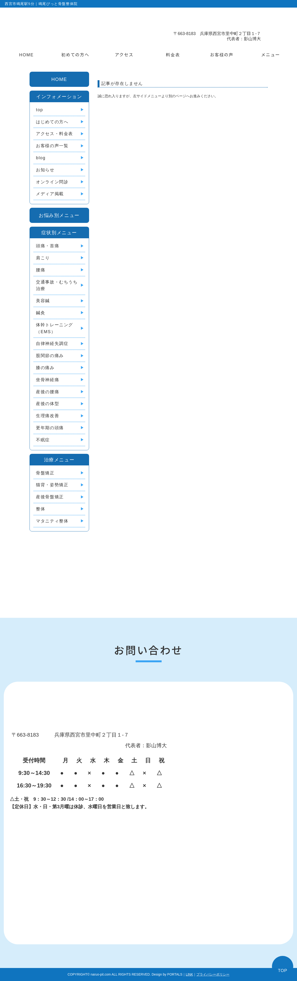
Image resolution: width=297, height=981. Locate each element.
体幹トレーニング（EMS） (54, 328)
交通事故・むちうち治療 (56, 285)
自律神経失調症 (52, 343)
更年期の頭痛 (50, 427)
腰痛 (40, 270)
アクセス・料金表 (54, 133)
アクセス (124, 54)
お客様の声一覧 (52, 145)
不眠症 (43, 439)
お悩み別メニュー (59, 215)
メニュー (270, 54)
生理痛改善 (47, 415)
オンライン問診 (52, 182)
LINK (189, 974)
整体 (40, 509)
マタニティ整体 (52, 521)
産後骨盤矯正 (50, 497)
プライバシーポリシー (212, 974)
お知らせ (45, 170)
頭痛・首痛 (47, 245)
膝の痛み (45, 367)
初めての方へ (75, 54)
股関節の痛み (50, 355)
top (39, 109)
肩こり (43, 258)
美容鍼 (43, 300)
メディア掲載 (50, 193)
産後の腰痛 (47, 391)
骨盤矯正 (45, 473)
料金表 (173, 54)
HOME (26, 54)
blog (40, 157)
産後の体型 (47, 403)
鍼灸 (40, 312)
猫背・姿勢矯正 (52, 484)
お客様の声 (222, 54)
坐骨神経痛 (47, 379)
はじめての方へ (52, 121)
